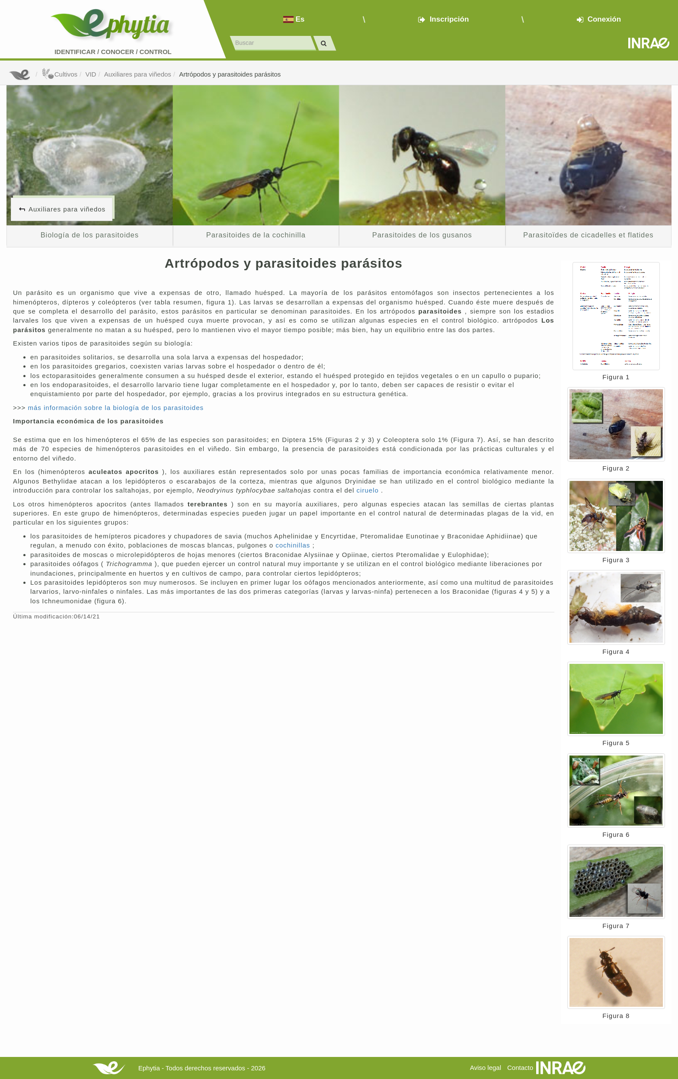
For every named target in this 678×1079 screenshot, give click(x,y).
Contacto (520, 1067)
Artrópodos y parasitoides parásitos (230, 74)
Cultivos (59, 74)
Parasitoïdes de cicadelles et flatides (588, 235)
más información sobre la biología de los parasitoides (116, 407)
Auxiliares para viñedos (137, 74)
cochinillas (293, 545)
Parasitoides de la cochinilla (256, 235)
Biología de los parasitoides (90, 235)
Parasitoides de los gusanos (422, 235)
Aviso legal (485, 1067)
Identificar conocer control (113, 51)
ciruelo (369, 490)
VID (90, 74)
